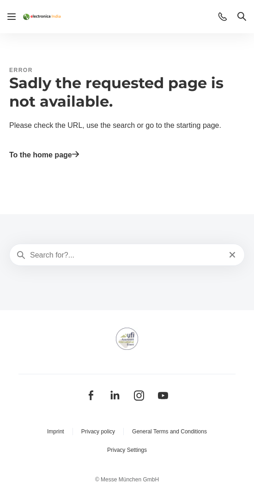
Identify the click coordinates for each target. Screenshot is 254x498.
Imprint (55, 431)
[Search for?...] (126, 255)
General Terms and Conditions (169, 431)
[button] (222, 16)
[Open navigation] (11, 16)
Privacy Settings (127, 450)
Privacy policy (98, 431)
